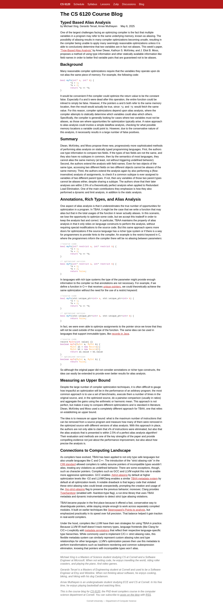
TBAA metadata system (144, 478)
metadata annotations (97, 530)
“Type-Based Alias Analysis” (76, 50)
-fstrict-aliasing (119, 474)
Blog (141, 4)
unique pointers (112, 286)
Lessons (105, 4)
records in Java (120, 333)
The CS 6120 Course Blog (91, 14)
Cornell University (95, 600)
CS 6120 (65, 4)
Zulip (116, 4)
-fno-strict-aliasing (75, 489)
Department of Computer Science (121, 600)
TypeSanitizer (68, 492)
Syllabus (92, 4)
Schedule (78, 4)
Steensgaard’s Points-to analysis (126, 509)
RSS (148, 594)
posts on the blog (130, 594)
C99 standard (68, 464)
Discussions (129, 4)
